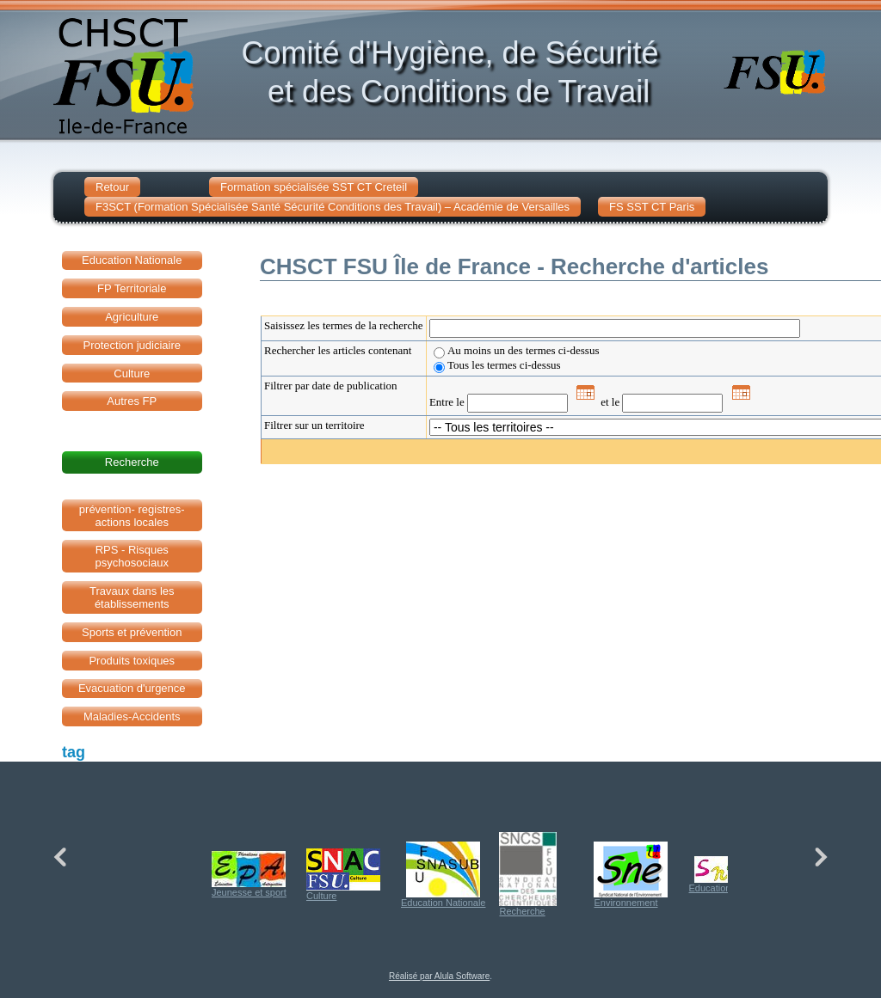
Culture (343, 874)
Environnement (631, 875)
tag (73, 752)
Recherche (528, 874)
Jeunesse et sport (249, 874)
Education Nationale (443, 875)
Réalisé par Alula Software (439, 976)
